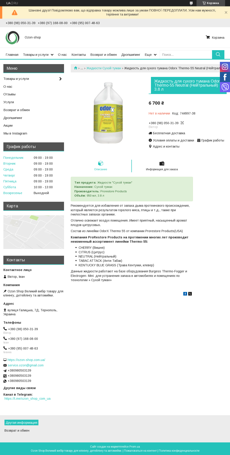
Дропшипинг (130, 54)
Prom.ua (134, 446)
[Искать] (218, 54)
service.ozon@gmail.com (26, 365)
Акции (8, 125)
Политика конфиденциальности (179, 450)
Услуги (8, 102)
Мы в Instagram (15, 133)
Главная (12, 54)
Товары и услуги (36, 54)
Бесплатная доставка (169, 133)
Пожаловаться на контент (140, 450)
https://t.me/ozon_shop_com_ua (27, 398)
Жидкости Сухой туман (103, 68)
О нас (62, 54)
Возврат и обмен (103, 54)
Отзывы (9, 94)
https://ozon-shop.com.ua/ (26, 360)
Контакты (78, 54)
